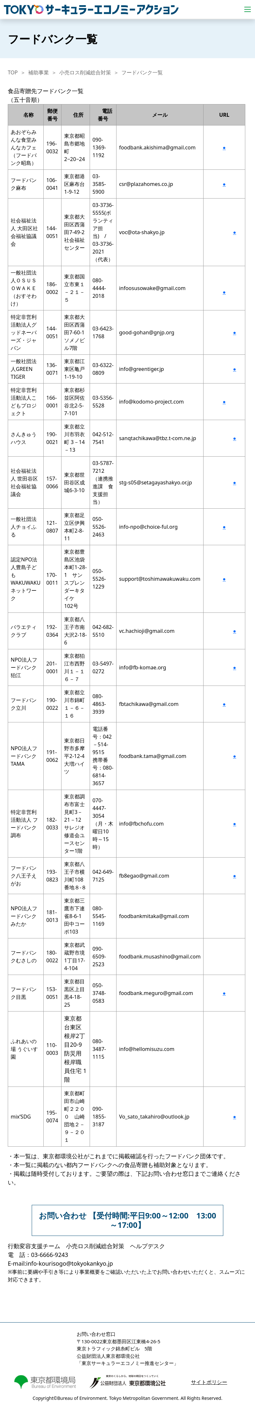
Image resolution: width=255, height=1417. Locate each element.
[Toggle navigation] (247, 9)
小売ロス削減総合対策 (85, 72)
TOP (13, 72)
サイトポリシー (209, 1382)
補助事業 (38, 72)
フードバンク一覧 (142, 72)
